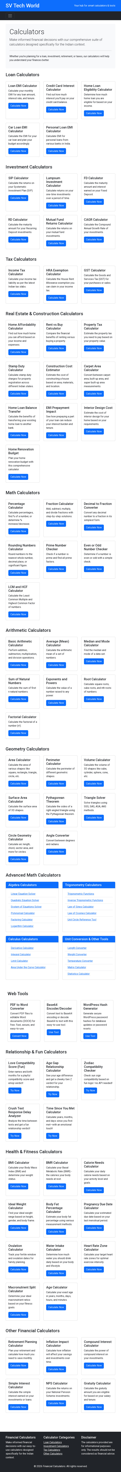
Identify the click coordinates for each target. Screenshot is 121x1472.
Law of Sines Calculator (81, 906)
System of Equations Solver (26, 906)
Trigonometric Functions (81, 893)
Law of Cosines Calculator (82, 913)
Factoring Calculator (22, 919)
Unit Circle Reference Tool (82, 919)
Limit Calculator (19, 960)
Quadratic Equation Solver (25, 900)
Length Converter (77, 947)
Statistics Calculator (79, 973)
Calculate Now (18, 105)
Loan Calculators (52, 1442)
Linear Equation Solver (23, 893)
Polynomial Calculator (23, 913)
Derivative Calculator (22, 947)
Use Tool (54, 1032)
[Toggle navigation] (10, 16)
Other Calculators (52, 1453)
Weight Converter (77, 954)
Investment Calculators (56, 1446)
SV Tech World (22, 6)
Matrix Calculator (77, 967)
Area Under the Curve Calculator (28, 967)
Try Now (14, 1090)
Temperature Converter (80, 960)
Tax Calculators (51, 1449)
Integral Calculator (21, 954)
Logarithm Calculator (22, 926)
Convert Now (19, 1035)
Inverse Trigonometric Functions (85, 900)
